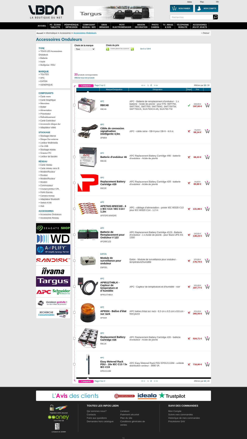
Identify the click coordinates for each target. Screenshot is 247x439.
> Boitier (42, 107)
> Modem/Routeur (47, 172)
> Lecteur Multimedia (48, 143)
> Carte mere (45, 96)
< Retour (205, 33)
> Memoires (44, 103)
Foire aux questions (97, 418)
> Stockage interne (47, 136)
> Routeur (43, 175)
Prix (197, 89)
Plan (202, 2)
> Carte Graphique (47, 100)
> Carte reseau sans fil (49, 168)
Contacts (91, 414)
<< (142, 85)
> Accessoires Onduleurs (50, 214)
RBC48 (104, 105)
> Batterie (43, 58)
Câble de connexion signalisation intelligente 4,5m (112, 131)
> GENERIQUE (46, 85)
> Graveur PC (45, 153)
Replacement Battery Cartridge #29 (112, 183)
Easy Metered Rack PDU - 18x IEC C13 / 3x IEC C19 (113, 364)
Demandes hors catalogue (100, 421)
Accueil (42, 26)
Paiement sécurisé (129, 414)
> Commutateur (46, 185)
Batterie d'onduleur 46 (113, 157)
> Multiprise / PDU (47, 65)
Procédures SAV (176, 421)
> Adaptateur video (47, 127)
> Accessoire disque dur (50, 124)
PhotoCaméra (155, 26)
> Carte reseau (45, 165)
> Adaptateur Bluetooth (49, 199)
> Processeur (45, 114)
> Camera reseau (47, 196)
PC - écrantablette (55, 26)
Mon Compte (174, 411)
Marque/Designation (114, 89)
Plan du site (126, 418)
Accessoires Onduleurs (84, 33)
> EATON (43, 81)
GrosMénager (104, 26)
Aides (189, 2)
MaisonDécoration (141, 26)
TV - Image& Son (168, 26)
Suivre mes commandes (180, 414)
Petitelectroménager (122, 26)
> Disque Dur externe (48, 139)
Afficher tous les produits (84, 78)
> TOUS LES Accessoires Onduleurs (50, 53)
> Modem (43, 182)
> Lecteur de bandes (48, 156)
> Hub (41, 206)
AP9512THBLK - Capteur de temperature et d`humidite (110, 286)
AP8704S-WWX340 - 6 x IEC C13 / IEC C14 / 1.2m (113, 209)
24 (208, 85)
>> (157, 85)
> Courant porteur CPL (49, 189)
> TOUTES (44, 74)
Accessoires (65, 33)
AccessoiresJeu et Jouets (199, 26)
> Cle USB (43, 146)
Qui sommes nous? (97, 411)
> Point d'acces (45, 192)
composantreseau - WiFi (89, 26)
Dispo (189, 89)
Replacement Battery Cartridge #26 (112, 338)
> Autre (42, 61)
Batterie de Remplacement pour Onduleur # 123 (112, 235)
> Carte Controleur (47, 120)
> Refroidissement (47, 117)
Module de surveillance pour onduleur (110, 261)
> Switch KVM (45, 202)
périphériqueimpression (71, 26)
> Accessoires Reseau (49, 218)
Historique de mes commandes (184, 418)
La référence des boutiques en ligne (45, 14)
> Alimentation (45, 110)
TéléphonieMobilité (183, 26)
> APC (41, 78)
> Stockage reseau (47, 149)
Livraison (124, 411)
